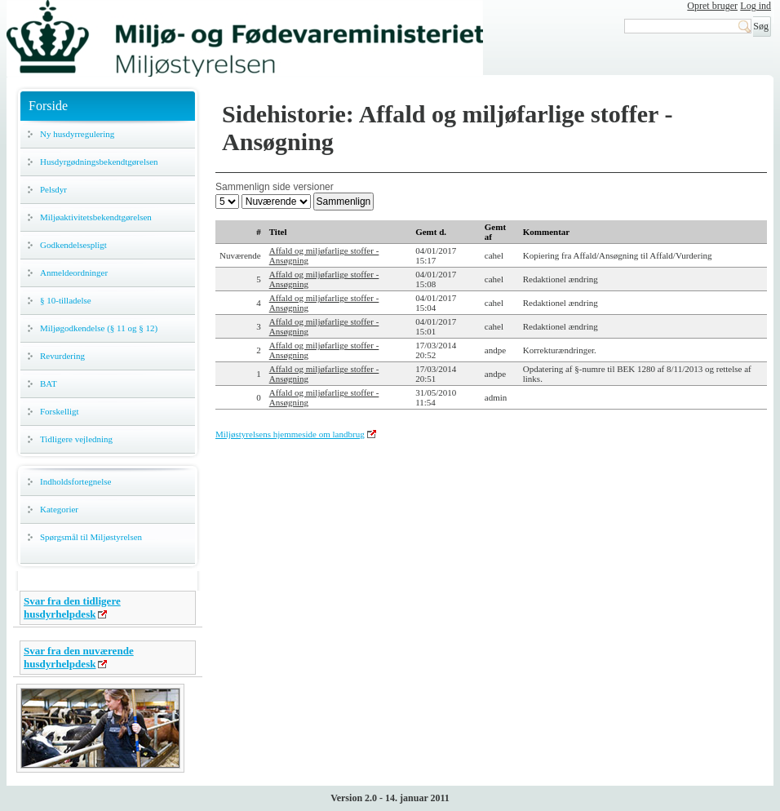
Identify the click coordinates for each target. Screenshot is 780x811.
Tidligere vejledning (76, 439)
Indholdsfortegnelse (75, 481)
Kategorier (59, 509)
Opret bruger (712, 5)
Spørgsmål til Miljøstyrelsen (91, 537)
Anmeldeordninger (74, 272)
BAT (48, 383)
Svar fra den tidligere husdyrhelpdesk (72, 607)
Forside (48, 106)
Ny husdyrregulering (77, 134)
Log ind (755, 5)
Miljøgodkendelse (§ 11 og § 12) (98, 328)
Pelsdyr (53, 189)
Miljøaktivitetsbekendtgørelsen (96, 217)
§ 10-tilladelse (65, 300)
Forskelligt (59, 411)
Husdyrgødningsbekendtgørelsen (99, 161)
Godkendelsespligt (73, 245)
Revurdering (62, 356)
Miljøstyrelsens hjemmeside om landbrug (290, 434)
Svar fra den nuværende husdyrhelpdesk (79, 657)
